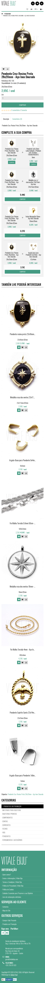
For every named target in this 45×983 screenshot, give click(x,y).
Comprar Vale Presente (9, 920)
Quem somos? (6, 874)
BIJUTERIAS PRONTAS (9, 814)
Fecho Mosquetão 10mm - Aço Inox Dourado (33, 217)
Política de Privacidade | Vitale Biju (12, 885)
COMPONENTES (7, 817)
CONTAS (5, 821)
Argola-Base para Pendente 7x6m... (22, 775)
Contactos (5, 906)
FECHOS (5, 828)
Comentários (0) (17, 119)
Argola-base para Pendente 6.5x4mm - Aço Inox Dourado (33, 254)
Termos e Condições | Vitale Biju (12, 882)
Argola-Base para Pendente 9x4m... (22, 460)
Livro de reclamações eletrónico (11, 897)
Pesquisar (7, 14)
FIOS (3, 832)
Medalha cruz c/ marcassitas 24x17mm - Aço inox (33, 182)
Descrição (6, 119)
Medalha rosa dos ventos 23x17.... (22, 397)
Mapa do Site (6, 910)
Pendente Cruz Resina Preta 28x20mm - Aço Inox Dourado (19, 16)
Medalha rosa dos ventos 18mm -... (22, 586)
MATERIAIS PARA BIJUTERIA (11, 810)
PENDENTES (6, 836)
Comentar (24, 110)
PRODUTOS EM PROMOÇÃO (12, 806)
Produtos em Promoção (9, 924)
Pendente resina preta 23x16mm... (22, 334)
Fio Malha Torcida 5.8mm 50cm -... (22, 523)
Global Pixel (14, 974)
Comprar (22, 105)
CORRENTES (6, 825)
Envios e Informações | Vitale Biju (12, 878)
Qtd (2, 95)
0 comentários (15, 110)
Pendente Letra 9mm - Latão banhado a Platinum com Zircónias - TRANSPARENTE (33, 151)
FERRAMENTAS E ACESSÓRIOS (12, 840)
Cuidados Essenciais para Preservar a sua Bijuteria (17, 893)
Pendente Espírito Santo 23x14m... (22, 712)
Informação (9, 869)
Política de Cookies (8, 889)
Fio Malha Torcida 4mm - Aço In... (22, 649)
